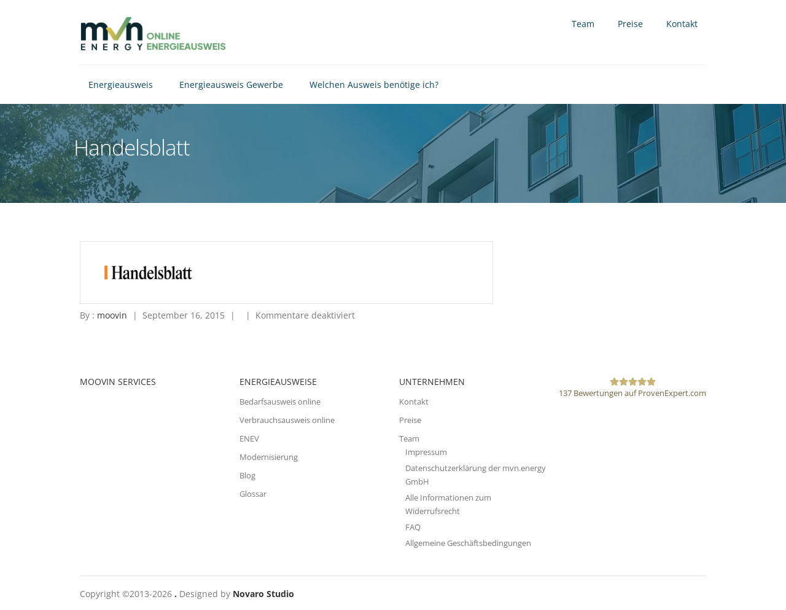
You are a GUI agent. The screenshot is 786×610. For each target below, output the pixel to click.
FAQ (413, 527)
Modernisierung (268, 456)
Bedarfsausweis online (280, 401)
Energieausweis (120, 84)
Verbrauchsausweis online (287, 420)
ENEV (249, 438)
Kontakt (682, 24)
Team (583, 24)
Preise (630, 24)
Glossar (253, 493)
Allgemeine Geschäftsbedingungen (468, 543)
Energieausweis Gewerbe (231, 84)
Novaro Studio (263, 594)
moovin (112, 315)
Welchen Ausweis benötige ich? (373, 84)
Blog (247, 475)
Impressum (426, 451)
